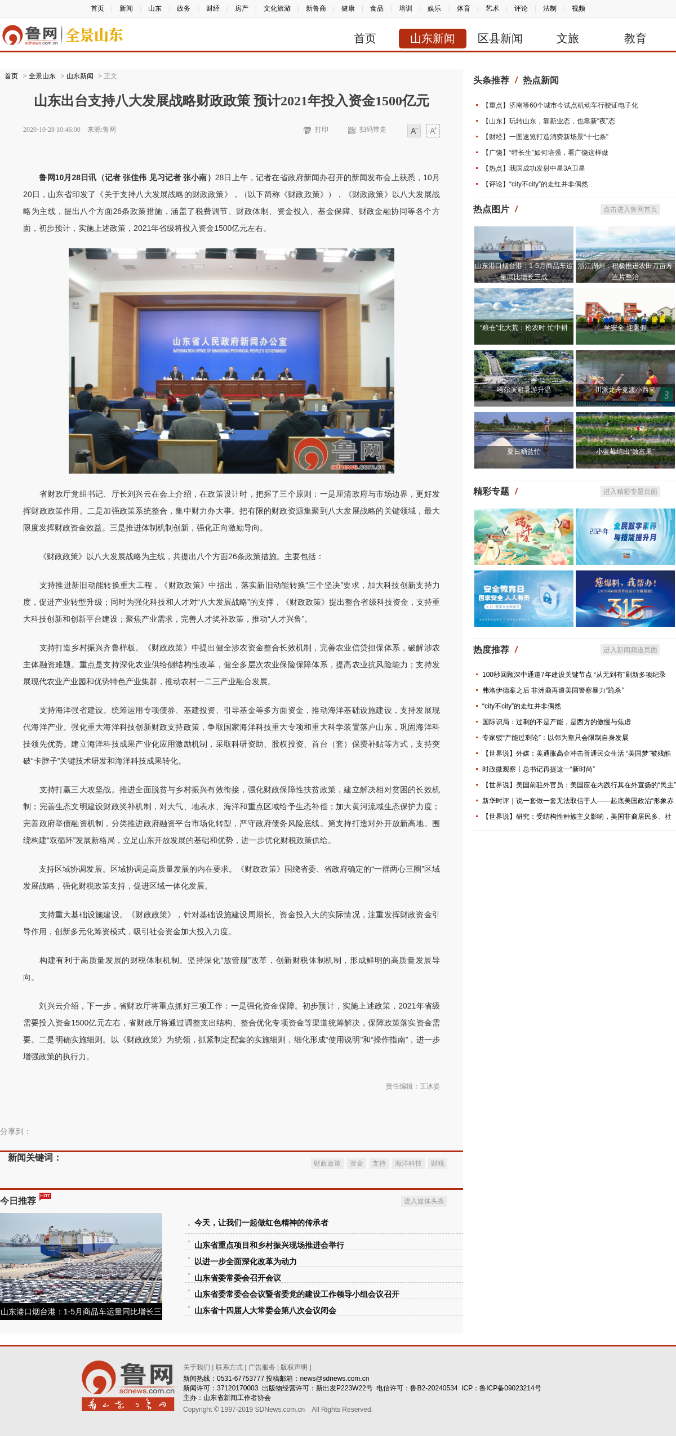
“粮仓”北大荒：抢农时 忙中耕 (523, 328)
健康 (348, 8)
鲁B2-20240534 (433, 1388)
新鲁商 (316, 8)
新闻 (126, 8)
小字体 (414, 131)
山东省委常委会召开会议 (237, 1278)
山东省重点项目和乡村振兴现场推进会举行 (269, 1245)
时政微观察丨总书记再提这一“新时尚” (538, 769)
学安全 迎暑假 (625, 328)
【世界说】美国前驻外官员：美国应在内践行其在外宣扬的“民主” (579, 785)
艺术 (492, 8)
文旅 (568, 38)
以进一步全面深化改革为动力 (245, 1261)
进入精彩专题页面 (630, 492)
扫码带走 (372, 129)
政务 (183, 8)
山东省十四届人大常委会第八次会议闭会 (265, 1310)
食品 (377, 8)
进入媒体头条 (424, 1201)
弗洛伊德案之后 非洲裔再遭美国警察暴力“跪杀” (553, 690)
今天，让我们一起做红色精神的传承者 (261, 1223)
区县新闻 (500, 38)
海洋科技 (408, 1163)
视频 (578, 8)
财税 (437, 1163)
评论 (521, 8)
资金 (356, 1163)
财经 (213, 8)
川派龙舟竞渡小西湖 (625, 390)
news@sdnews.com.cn (334, 1379)
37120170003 (237, 1388)
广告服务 (261, 1367)
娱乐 (434, 8)
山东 (155, 8)
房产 (241, 8)
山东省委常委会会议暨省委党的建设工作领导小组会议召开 (296, 1294)
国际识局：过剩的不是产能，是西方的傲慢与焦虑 (556, 722)
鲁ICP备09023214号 (510, 1388)
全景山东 (42, 76)
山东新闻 (432, 38)
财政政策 (327, 1163)
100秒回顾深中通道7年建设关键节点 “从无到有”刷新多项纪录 (574, 675)
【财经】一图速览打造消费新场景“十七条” (545, 137)
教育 (635, 38)
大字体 (433, 131)
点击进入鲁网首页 (630, 209)
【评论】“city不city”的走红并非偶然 (535, 184)
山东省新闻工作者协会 (237, 1398)
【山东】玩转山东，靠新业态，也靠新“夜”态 (548, 121)
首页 (97, 8)
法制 (550, 8)
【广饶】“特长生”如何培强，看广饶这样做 (545, 153)
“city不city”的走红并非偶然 (521, 706)
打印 (321, 129)
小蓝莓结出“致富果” (625, 452)
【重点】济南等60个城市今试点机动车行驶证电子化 (560, 105)
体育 (463, 8)
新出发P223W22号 (344, 1388)
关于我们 (196, 1367)
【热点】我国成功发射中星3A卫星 (533, 168)
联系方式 (229, 1367)
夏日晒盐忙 (524, 452)
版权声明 (294, 1367)
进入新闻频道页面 (630, 650)
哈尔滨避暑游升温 (524, 390)
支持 (379, 1163)
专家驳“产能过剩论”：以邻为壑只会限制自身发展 (555, 738)
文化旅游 (277, 8)
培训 (405, 8)
